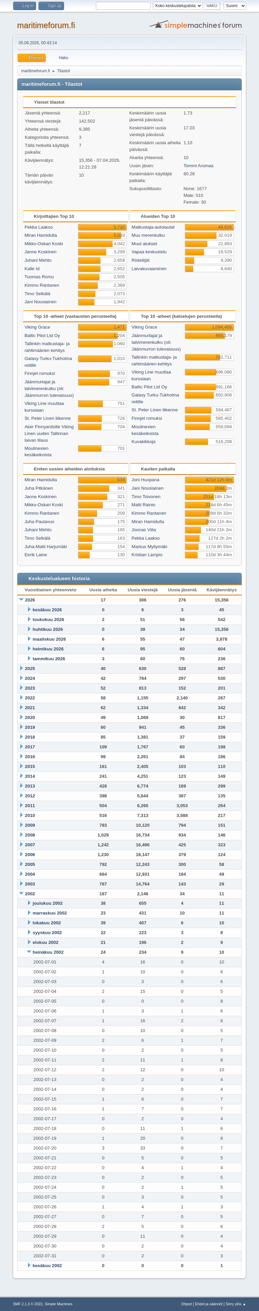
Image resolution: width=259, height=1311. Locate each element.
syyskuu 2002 (47, 932)
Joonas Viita (144, 529)
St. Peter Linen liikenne (48, 418)
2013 (30, 786)
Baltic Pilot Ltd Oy (42, 335)
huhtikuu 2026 (48, 629)
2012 (30, 795)
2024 (30, 678)
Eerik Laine (36, 554)
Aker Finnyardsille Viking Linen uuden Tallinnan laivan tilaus (49, 433)
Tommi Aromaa (198, 165)
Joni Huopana (145, 479)
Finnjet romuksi (40, 373)
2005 (30, 864)
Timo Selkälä (38, 293)
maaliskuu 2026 (49, 639)
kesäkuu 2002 (47, 1265)
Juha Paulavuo (39, 521)
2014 (30, 776)
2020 (30, 717)
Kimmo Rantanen (42, 285)
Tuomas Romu (39, 276)
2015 (30, 766)
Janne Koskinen (41, 251)
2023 (30, 688)
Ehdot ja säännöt (208, 1304)
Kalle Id (32, 268)
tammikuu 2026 (49, 658)
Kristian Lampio (147, 554)
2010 (30, 815)
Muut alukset (144, 243)
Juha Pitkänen (39, 488)
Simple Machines (59, 1304)
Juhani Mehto (38, 260)
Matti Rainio (143, 504)
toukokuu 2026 (48, 619)
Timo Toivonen (146, 496)
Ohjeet (186, 1304)
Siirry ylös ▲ (236, 1304)
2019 (30, 727)
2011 (30, 805)
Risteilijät (140, 260)
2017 (30, 746)
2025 (30, 668)
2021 (30, 707)
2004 (30, 874)
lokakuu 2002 (47, 922)
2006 (30, 854)
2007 (30, 844)
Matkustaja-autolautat (153, 227)
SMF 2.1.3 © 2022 (27, 1304)
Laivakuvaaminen (149, 268)
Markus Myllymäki (149, 546)
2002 (30, 893)
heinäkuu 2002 (48, 952)
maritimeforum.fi (46, 25)
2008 (30, 835)
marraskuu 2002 (50, 913)
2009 (30, 825)
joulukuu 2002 (48, 903)
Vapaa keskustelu (149, 251)
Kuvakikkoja (143, 441)
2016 (30, 756)
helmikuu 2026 (48, 648)
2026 (30, 599)
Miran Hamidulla (41, 235)
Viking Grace (37, 327)
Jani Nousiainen (41, 301)
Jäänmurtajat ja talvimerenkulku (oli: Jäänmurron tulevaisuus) (49, 388)
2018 (30, 737)
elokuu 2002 (45, 942)
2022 (30, 697)
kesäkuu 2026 (47, 609)
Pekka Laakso (39, 227)
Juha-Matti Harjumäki (46, 546)
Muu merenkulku (148, 235)
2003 (30, 883)
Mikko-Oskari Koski (44, 243)
